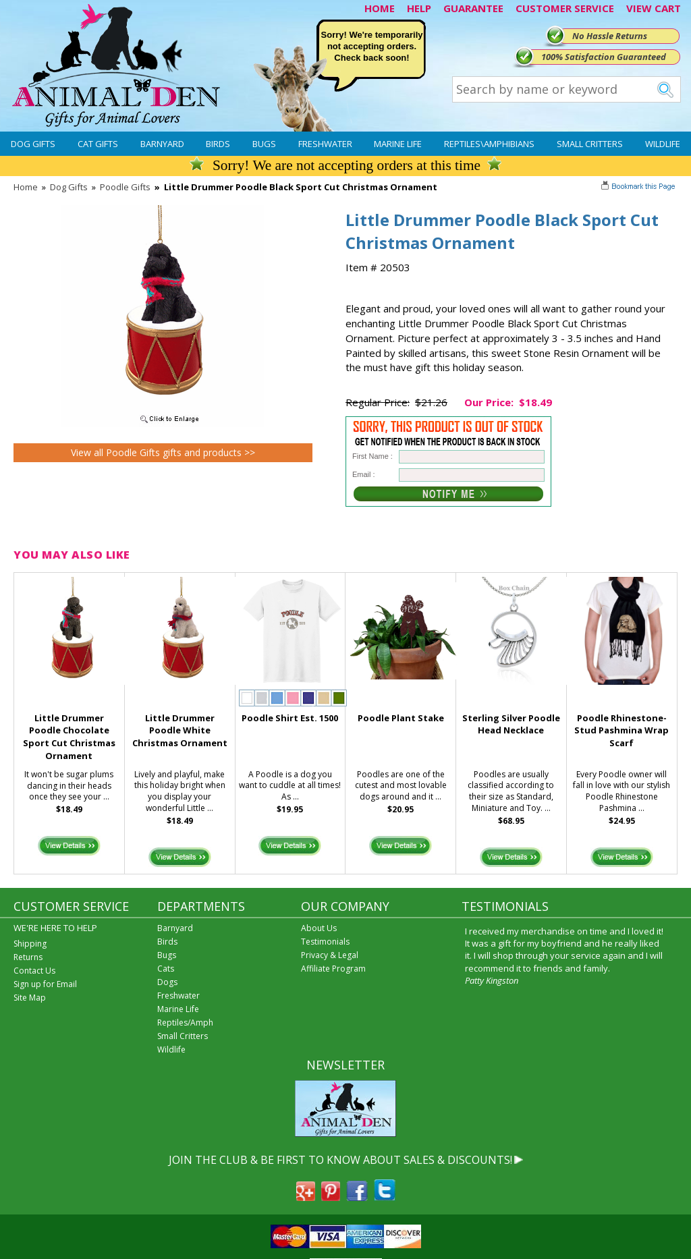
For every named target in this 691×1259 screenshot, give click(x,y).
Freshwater (325, 144)
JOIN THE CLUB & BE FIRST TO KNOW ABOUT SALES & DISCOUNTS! (340, 1159)
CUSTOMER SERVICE (565, 8)
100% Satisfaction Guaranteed (603, 57)
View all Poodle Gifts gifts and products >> (163, 452)
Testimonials (325, 941)
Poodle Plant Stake (401, 718)
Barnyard (162, 144)
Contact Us (34, 970)
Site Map (29, 997)
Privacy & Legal (329, 955)
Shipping (30, 943)
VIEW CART (653, 8)
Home (25, 187)
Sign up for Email (45, 984)
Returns (28, 957)
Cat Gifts (98, 144)
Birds (218, 144)
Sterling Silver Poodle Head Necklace (511, 724)
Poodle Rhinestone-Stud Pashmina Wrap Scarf (621, 731)
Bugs (264, 144)
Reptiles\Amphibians (489, 144)
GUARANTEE (473, 8)
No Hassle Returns (609, 36)
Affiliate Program (333, 968)
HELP (419, 8)
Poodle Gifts (125, 187)
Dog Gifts (33, 144)
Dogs (167, 982)
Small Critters (590, 144)
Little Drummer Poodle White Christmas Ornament (179, 731)
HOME (379, 8)
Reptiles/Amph (185, 1022)
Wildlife (662, 144)
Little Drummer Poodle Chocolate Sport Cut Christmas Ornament (69, 737)
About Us (319, 928)
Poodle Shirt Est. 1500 (290, 718)
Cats (165, 968)
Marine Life (398, 144)
